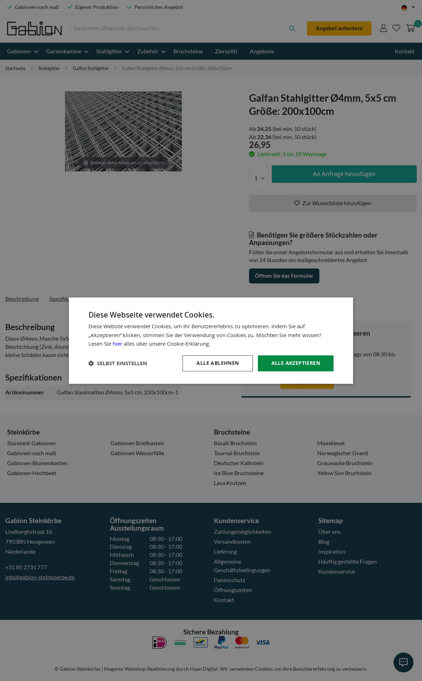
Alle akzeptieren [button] (295, 363)
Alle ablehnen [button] (217, 363)
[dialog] (211, 340)
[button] (117, 363)
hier (117, 343)
